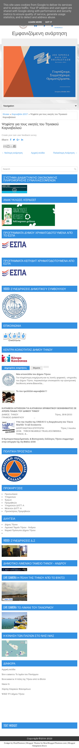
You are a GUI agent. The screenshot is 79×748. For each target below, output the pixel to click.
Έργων (8, 500)
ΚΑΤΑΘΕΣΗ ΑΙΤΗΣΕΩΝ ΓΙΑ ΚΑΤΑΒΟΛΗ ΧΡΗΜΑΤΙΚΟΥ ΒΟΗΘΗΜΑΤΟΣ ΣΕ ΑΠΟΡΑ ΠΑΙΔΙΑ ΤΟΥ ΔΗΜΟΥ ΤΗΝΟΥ (39, 409)
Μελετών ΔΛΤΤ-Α (13, 508)
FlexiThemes (19, 743)
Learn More (35, 22)
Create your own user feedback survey (19, 135)
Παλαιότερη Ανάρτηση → (65, 153)
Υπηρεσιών (10, 497)
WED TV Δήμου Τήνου (13, 694)
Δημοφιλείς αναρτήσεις (15, 368)
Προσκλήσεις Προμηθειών (17, 511)
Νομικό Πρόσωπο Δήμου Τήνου (20, 530)
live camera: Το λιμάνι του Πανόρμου (20, 674)
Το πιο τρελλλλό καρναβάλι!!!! (31, 391)
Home (6, 114)
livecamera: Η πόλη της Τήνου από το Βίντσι (24, 679)
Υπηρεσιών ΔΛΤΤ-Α (14, 505)
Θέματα (36, 368)
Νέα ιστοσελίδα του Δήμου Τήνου (33, 374)
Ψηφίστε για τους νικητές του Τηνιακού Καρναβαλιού (30, 126)
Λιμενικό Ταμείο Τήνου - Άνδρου (20, 527)
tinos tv (6, 684)
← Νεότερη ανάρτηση (12, 153)
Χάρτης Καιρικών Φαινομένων (16, 689)
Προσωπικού (11, 494)
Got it (48, 22)
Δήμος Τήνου (11, 524)
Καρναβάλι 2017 (20, 114)
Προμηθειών (11, 502)
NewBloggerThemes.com (54, 743)
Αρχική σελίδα (38, 153)
